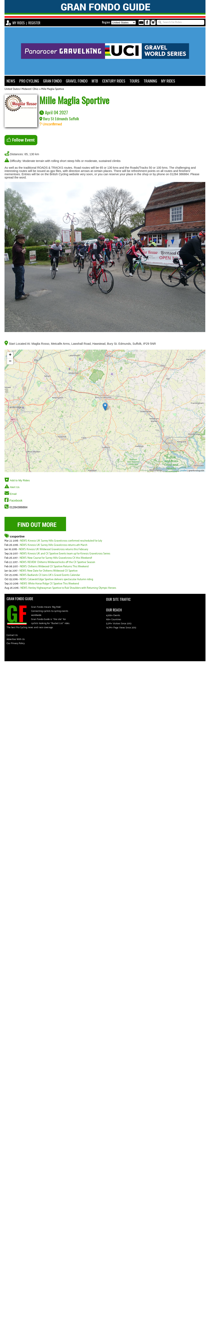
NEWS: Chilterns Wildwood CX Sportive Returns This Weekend (54, 566)
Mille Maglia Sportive (52, 89)
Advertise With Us (16, 639)
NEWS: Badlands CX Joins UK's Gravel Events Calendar (50, 575)
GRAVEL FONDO (77, 81)
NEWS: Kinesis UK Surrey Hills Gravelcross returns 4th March (53, 545)
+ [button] (10, 355)
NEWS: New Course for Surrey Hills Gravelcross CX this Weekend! (56, 558)
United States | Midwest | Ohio (21, 89)
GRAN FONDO (52, 81)
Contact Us (12, 635)
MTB (95, 81)
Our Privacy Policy (16, 643)
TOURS (134, 81)
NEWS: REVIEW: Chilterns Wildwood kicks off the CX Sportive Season (57, 562)
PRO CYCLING (29, 81)
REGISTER (34, 22)
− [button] (10, 361)
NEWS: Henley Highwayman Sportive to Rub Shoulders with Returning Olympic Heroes (68, 588)
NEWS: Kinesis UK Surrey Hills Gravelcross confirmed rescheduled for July (61, 541)
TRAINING (150, 81)
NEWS (11, 81)
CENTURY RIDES (113, 81)
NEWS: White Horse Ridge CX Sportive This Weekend (49, 584)
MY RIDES (19, 22)
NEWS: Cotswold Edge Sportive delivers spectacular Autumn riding (56, 579)
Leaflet (183, 470)
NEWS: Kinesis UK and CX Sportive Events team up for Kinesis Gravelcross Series (65, 554)
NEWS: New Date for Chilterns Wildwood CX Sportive (48, 571)
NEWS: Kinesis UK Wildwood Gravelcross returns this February (53, 549)
